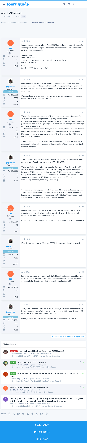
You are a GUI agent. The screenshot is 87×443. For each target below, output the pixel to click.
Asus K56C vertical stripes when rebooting (29, 387)
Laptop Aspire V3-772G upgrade (31, 362)
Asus (23, 16)
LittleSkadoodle (16, 354)
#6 (83, 239)
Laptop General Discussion (43, 354)
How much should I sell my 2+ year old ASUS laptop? (41, 351)
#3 (83, 112)
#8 (83, 305)
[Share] (79, 41)
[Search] (83, 4)
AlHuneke (20, 367)
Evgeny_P (13, 365)
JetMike (13, 379)
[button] (3, 4)
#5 (83, 207)
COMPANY (42, 424)
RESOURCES (42, 432)
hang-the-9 (20, 381)
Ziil (4, 16)
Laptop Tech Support (38, 365)
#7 (83, 272)
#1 (83, 41)
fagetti (18, 392)
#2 (83, 80)
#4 (83, 156)
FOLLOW (42, 439)
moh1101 (13, 404)
